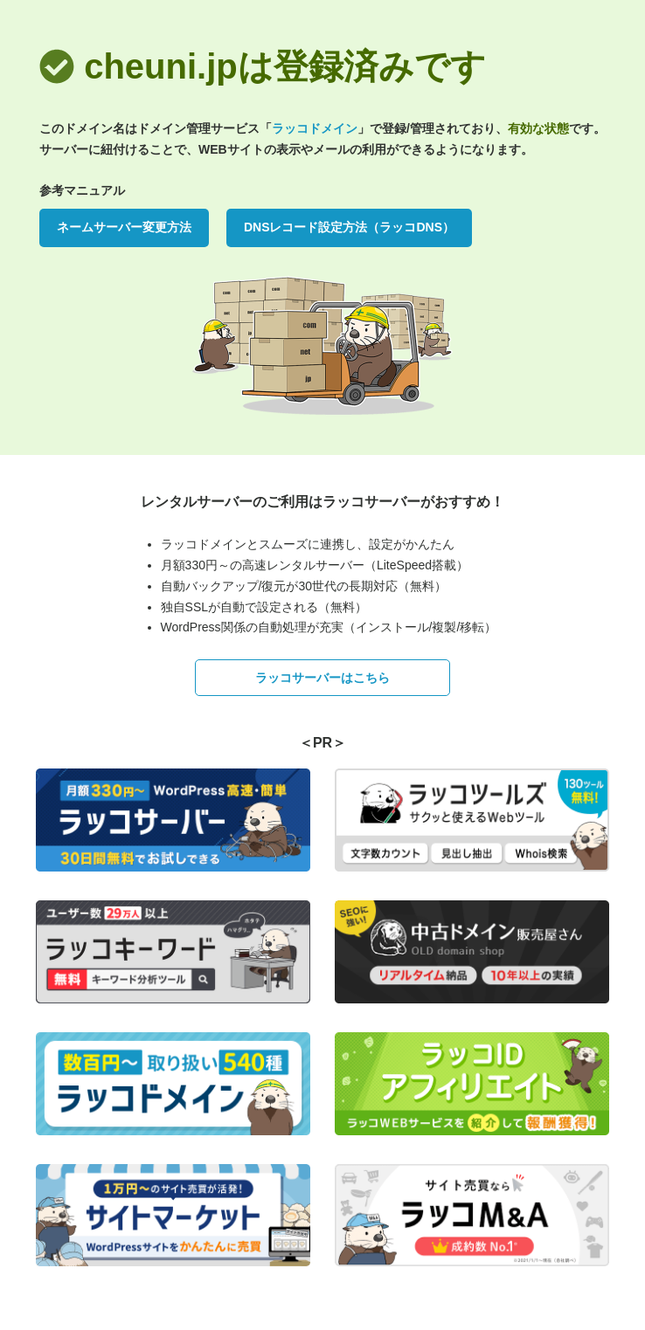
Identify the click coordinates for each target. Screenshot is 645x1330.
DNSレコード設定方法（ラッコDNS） (349, 227)
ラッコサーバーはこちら (322, 678)
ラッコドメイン (314, 128)
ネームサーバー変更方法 (124, 227)
